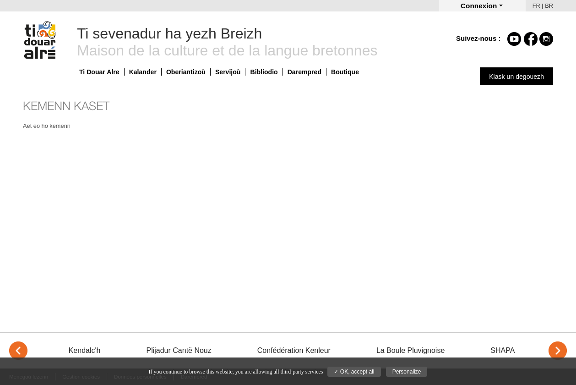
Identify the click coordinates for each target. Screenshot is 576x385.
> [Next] (558, 350)
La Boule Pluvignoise (410, 350)
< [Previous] (18, 350)
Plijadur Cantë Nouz (178, 350)
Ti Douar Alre (99, 72)
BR (549, 5)
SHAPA (502, 350)
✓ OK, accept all (354, 371)
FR (536, 5)
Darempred (304, 72)
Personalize (406, 371)
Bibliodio (263, 72)
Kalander (143, 72)
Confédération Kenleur (294, 350)
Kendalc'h (85, 350)
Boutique (345, 72)
